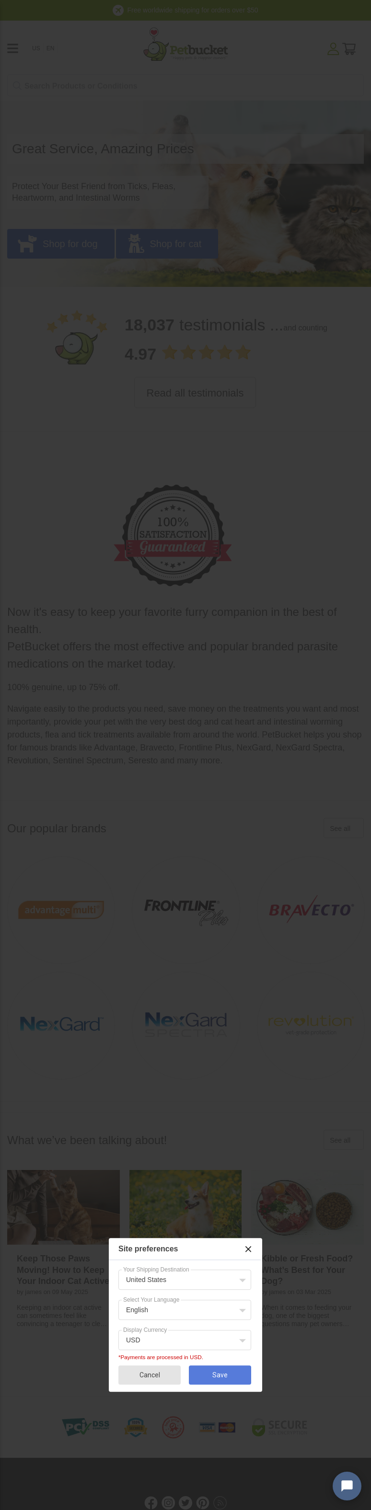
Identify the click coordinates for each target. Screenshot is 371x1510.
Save (220, 1375)
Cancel (149, 1375)
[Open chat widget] (347, 1486)
